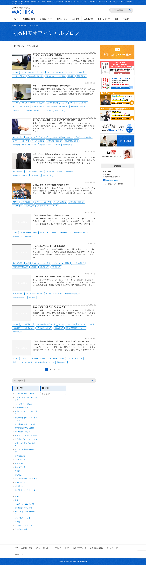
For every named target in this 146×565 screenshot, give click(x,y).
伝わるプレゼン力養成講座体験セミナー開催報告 (51, 86)
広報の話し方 (17, 236)
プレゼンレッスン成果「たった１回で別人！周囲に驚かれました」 (58, 120)
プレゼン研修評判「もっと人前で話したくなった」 (52, 215)
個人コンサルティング (42, 548)
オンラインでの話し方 (28, 72)
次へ (60, 369)
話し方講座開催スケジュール (31, 110)
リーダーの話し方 (19, 76)
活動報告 (71, 76)
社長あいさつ (35, 175)
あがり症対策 (18, 137)
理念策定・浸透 (21, 529)
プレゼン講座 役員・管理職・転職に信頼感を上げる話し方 (56, 277)
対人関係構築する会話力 (24, 428)
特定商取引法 (19, 555)
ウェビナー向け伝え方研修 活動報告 (47, 55)
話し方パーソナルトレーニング (50, 145)
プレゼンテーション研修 (55, 72)
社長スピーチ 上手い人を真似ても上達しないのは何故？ (55, 154)
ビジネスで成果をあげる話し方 (57, 103)
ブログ (125, 19)
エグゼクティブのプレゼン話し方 (32, 103)
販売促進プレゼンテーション (26, 439)
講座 (116, 19)
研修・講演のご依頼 (96, 548)
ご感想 (41, 72)
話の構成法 (47, 110)
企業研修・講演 (29, 19)
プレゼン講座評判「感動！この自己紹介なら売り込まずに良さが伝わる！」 (62, 341)
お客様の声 (88, 19)
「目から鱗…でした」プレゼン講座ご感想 (49, 246)
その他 (17, 522)
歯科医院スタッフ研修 (23, 508)
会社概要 (75, 19)
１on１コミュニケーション (25, 424)
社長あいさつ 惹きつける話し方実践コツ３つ (51, 185)
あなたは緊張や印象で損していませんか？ (49, 307)
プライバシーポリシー (114, 548)
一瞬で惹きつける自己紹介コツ (57, 107)
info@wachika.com (112, 180)
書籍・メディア (104, 19)
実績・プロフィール (79, 548)
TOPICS (15, 72)
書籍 (16, 500)
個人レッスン (62, 19)
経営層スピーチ (46, 19)
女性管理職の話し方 (71, 141)
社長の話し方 (47, 175)
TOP (16, 19)
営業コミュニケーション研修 (55, 76)
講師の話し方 (81, 76)
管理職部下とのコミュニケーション (24, 145)
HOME (14, 25)
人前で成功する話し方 (35, 76)
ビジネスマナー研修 (23, 518)
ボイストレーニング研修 (30, 25)
